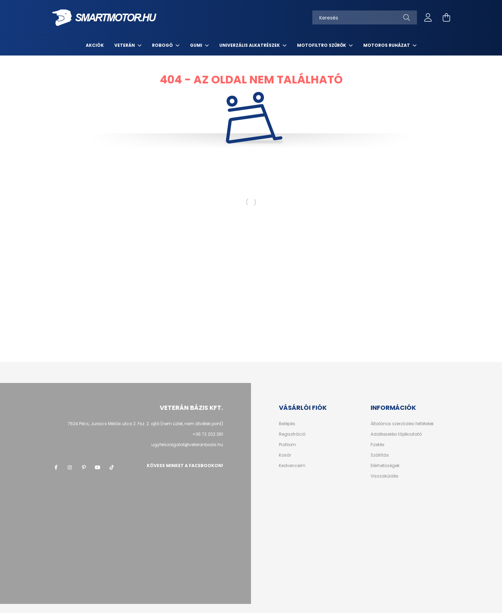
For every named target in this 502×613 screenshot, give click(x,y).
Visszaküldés (384, 476)
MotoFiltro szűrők (322, 45)
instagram (70, 467)
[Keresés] (364, 17)
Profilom (287, 444)
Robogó (163, 45)
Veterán (125, 45)
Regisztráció (292, 434)
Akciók (95, 45)
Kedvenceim (292, 465)
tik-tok (112, 467)
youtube (98, 467)
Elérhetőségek (385, 465)
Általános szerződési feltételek (402, 423)
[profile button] (428, 17)
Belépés (287, 423)
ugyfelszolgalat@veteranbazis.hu (187, 445)
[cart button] (446, 17)
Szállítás (380, 455)
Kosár (285, 455)
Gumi (196, 45)
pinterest (84, 467)
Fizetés (378, 444)
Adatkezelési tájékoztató (396, 434)
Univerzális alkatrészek (250, 45)
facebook (56, 467)
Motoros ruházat (387, 45)
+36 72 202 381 (207, 434)
